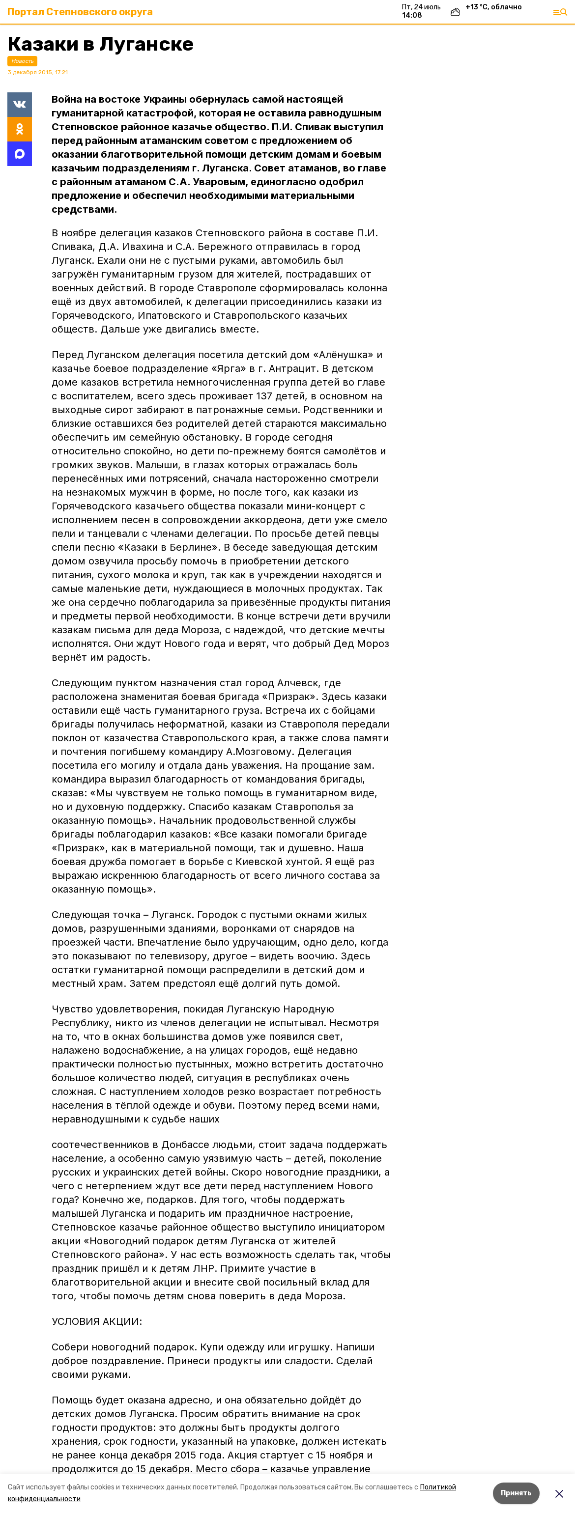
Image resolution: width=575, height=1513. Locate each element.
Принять (516, 1493)
